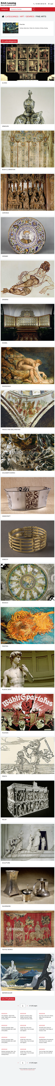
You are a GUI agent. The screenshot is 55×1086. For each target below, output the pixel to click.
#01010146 (23, 1025)
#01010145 (23, 1013)
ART (22, 16)
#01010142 (4, 1025)
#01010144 (4, 1049)
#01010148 (23, 1049)
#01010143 (4, 1037)
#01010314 (42, 1049)
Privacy (21, 1069)
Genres (30, 16)
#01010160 (42, 1025)
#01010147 (23, 1037)
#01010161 (42, 1037)
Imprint (33, 1069)
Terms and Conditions (27, 1069)
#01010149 (42, 1013)
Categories (11, 16)
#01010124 (4, 1013)
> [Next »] (27, 1005)
